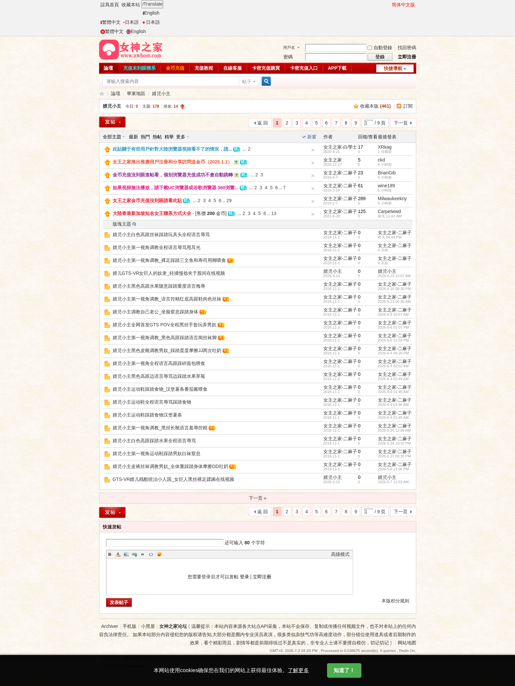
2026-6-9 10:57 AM (393, 314)
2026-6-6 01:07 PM (393, 327)
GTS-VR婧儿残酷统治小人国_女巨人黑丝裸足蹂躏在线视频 (174, 479)
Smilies (159, 554)
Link (134, 554)
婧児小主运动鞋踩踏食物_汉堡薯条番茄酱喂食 (160, 389)
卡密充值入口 (304, 68)
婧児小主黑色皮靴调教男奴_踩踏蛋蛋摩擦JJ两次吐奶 (167, 350)
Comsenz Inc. (134, 666)
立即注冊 (407, 56)
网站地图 (407, 642)
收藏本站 (131, 4)
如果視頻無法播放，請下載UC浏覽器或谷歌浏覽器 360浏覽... (176, 187)
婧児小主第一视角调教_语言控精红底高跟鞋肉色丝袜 (167, 299)
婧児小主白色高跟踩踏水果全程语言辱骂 (154, 440)
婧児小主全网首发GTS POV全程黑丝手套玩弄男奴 (164, 324)
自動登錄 (380, 47)
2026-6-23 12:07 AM (394, 276)
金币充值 (175, 68)
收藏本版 (375, 106)
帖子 (246, 81)
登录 (244, 576)
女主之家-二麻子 (340, 172)
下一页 (401, 511)
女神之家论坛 (173, 626)
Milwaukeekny (392, 198)
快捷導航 (393, 68)
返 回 (262, 123)
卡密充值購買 (266, 68)
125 (362, 211)
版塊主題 (122, 224)
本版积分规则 (395, 600)
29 (229, 200)
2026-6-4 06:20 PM (393, 353)
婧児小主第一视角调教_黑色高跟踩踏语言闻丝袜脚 (165, 337)
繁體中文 (110, 22)
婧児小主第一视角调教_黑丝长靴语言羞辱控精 (160, 427)
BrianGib (387, 172)
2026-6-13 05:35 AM (394, 302)
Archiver (109, 626)
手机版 (129, 626)
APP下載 (337, 68)
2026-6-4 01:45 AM (393, 417)
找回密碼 (407, 47)
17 (360, 147)
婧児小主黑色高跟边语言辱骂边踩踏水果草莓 (159, 376)
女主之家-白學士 (340, 147)
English (151, 13)
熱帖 (157, 136)
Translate (152, 4)
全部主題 (112, 136)
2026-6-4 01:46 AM (393, 392)
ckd (381, 159)
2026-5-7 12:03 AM (393, 482)
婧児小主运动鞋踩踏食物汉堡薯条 (147, 414)
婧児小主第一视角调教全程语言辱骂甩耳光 (157, 247)
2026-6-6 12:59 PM (393, 340)
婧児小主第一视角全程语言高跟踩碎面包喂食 (159, 363)
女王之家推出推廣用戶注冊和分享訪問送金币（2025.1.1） (173, 161)
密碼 (288, 56)
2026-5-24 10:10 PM (394, 443)
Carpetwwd (389, 211)
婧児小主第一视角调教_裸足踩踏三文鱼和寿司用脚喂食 (169, 260)
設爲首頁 (109, 4)
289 (362, 198)
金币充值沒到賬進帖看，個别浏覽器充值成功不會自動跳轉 (173, 174)
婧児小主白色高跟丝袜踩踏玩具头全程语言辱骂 (161, 234)
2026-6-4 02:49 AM (393, 379)
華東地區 (136, 93)
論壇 (108, 68)
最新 (133, 136)
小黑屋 (148, 626)
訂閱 (408, 106)
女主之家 (332, 159)
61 (360, 185)
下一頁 (401, 123)
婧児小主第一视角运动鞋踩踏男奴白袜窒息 (157, 453)
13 (273, 213)
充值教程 (204, 68)
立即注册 (262, 576)
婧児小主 (161, 93)
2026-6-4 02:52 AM (393, 366)
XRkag (385, 147)
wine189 (386, 185)
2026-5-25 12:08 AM (394, 430)
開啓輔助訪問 (388, 5)
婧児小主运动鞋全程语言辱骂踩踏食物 (152, 402)
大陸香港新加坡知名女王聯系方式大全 (152, 213)
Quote (142, 554)
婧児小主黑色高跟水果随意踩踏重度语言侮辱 (159, 286)
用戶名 (289, 47)
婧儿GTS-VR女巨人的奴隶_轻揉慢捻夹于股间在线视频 (169, 273)
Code (151, 554)
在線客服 (232, 68)
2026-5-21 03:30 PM (394, 456)
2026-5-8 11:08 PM (393, 469)
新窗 (311, 136)
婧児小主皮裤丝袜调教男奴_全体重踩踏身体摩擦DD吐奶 (170, 466)
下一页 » (258, 498)
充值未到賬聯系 (139, 68)
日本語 (131, 22)
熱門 (145, 136)
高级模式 (340, 554)
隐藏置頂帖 (313, 150)
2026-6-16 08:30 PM (394, 289)
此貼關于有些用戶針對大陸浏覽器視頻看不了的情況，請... (172, 149)
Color (118, 554)
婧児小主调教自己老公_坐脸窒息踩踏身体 (156, 311)
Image (126, 554)
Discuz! (133, 658)
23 (360, 172)
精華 (169, 136)
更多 (180, 136)
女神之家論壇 (101, 93)
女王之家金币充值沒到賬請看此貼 (147, 200)
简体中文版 (403, 4)
